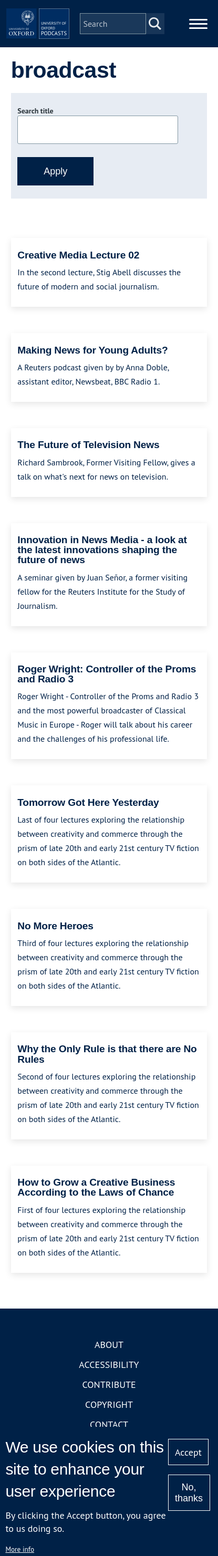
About (109, 1345)
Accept (188, 1452)
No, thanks (189, 1492)
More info (19, 1549)
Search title (35, 111)
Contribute (109, 1384)
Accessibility (109, 1364)
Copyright (109, 1404)
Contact (109, 1424)
